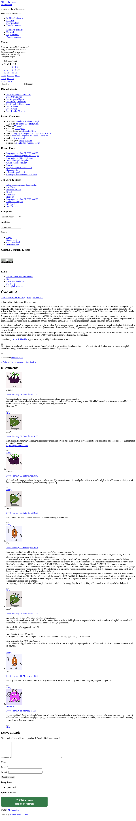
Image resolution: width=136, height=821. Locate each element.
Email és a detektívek (15, 281)
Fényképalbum (12, 23)
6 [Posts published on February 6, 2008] (7, 70)
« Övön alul (6, 362)
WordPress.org (12, 245)
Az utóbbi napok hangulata (27, 124)
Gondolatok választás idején (28, 121)
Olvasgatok (20, 128)
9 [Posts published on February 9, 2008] (15, 70)
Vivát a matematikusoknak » (24, 362)
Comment (6, 761)
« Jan (3, 81)
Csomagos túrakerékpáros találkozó (21, 175)
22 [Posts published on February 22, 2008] (13, 76)
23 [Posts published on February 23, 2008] (16, 76)
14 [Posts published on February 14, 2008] (10, 73)
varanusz (10, 706)
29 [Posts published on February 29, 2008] (13, 78)
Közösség (10, 204)
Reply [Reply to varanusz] (8, 727)
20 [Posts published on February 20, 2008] (8, 76)
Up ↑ (27, 817)
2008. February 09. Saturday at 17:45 (22, 394)
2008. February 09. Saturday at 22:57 (22, 613)
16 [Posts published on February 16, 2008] (16, 73)
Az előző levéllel (20, 339)
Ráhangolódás (12, 170)
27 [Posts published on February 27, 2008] (8, 78)
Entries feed (11, 240)
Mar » (9, 81)
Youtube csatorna (13, 25)
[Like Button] (2, 353)
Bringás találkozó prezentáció (19, 167)
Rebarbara (10, 194)
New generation (20, 138)
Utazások (10, 20)
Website (4, 775)
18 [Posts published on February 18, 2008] (2, 76)
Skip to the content (9, 2)
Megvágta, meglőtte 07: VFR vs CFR (22, 153)
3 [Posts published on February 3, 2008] (17, 67)
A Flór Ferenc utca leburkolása (19, 277)
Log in (9, 237)
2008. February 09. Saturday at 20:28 (22, 548)
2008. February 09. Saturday (13, 297)
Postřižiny (10, 187)
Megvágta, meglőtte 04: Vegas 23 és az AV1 (32, 133)
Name (4, 765)
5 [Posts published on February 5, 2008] (4, 70)
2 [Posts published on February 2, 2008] (15, 67)
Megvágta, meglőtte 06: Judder (19, 158)
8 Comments (38, 297)
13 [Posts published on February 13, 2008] (8, 73)
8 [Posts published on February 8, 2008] (12, 70)
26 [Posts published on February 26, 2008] (5, 78)
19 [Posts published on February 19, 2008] (5, 76)
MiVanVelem (6, 4)
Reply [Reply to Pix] (8, 590)
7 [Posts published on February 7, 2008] (9, 70)
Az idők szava (12, 206)
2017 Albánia (12, 106)
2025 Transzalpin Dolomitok (18, 94)
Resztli (9, 192)
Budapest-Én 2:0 (13, 190)
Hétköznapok (17, 358)
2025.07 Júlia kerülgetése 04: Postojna (22, 155)
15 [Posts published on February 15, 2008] (13, 73)
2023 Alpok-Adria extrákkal (18, 104)
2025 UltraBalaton (14, 97)
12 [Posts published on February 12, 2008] (5, 73)
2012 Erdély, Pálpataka (16, 111)
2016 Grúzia (11, 109)
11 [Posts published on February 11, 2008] (2, 73)
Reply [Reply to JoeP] (8, 452)
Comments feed (13, 242)
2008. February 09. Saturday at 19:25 (22, 513)
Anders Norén (16, 817)
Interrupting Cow (28, 131)
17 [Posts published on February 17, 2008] (18, 73)
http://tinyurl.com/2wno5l (17, 445)
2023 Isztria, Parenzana (16, 102)
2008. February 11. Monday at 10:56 (21, 676)
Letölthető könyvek (14, 18)
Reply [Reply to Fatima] (8, 413)
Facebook (10, 284)
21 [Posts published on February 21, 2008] (10, 76)
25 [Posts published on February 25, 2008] (2, 78)
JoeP (29, 297)
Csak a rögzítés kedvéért (16, 163)
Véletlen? (18, 126)
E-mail (9, 279)
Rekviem (10, 197)
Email (4, 770)
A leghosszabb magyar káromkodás (21, 185)
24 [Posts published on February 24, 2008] (18, 76)
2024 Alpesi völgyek (15, 99)
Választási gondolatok (15, 172)
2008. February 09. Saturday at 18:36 (22, 436)
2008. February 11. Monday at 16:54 (21, 711)
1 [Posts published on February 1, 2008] (12, 67)
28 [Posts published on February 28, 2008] (10, 78)
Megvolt (10, 165)
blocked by (24, 804)
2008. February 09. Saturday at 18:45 (22, 476)
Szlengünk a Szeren (14, 286)
